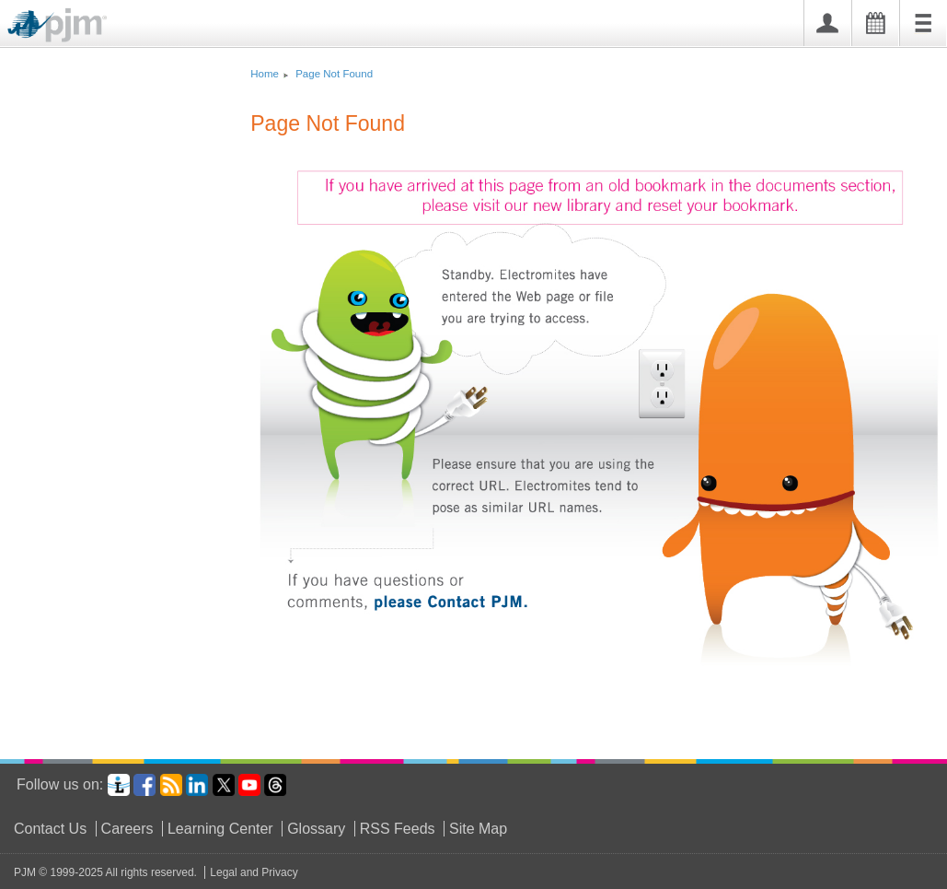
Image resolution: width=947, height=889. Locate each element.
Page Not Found (334, 73)
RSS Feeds (397, 828)
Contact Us (50, 828)
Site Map (478, 828)
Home (264, 73)
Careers (127, 828)
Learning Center (220, 828)
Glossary (316, 828)
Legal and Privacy (253, 872)
